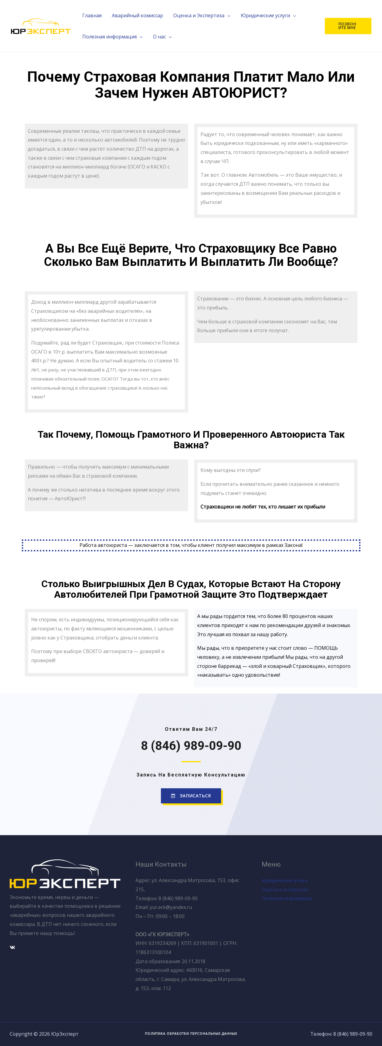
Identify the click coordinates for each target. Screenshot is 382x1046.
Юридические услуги (286, 880)
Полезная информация (289, 898)
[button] (191, 795)
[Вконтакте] (12, 947)
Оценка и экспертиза (287, 889)
